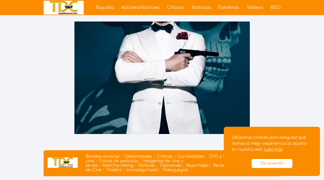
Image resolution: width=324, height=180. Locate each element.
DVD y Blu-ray (223, 156)
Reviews (221, 165)
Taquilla (104, 7)
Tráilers (255, 7)
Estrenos (229, 7)
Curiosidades (190, 156)
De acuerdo (272, 163)
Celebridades (138, 156)
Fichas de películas (118, 161)
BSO (276, 7)
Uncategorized (142, 170)
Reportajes (197, 165)
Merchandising (118, 165)
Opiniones (170, 165)
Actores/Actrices (140, 7)
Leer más (273, 150)
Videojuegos (175, 170)
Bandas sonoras (103, 156)
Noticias (201, 7)
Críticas (175, 7)
